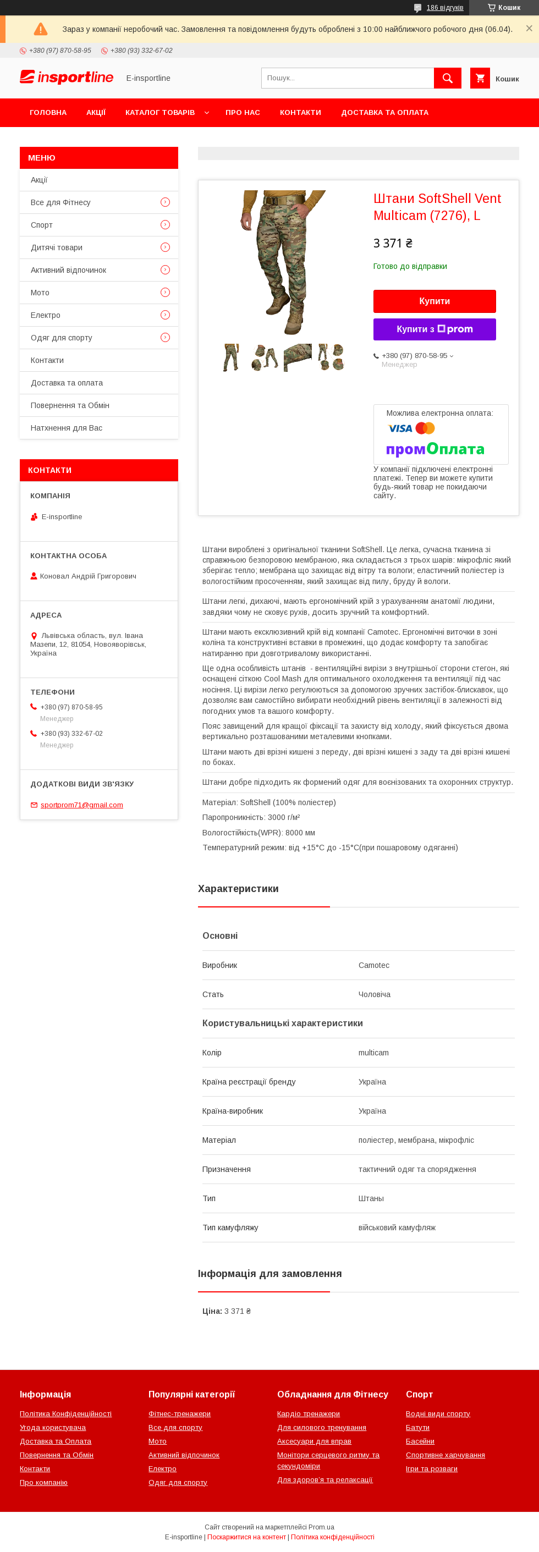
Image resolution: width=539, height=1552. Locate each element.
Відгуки (158, 141)
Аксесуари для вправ (314, 1441)
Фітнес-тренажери (179, 1414)
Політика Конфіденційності (66, 1414)
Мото (40, 292)
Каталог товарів (160, 112)
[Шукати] (447, 78)
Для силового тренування (321, 1427)
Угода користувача (53, 1427)
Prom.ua (321, 1527)
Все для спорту (175, 1427)
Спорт (42, 225)
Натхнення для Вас (66, 427)
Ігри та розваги (432, 1469)
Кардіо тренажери (308, 1414)
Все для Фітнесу (61, 202)
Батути (418, 1427)
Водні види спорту (438, 1414)
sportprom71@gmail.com (82, 805)
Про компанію (44, 1482)
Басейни (420, 1441)
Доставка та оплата (384, 112)
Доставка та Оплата (55, 1441)
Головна (48, 112)
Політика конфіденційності (333, 1537)
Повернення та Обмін (76, 141)
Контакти (300, 112)
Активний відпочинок (68, 270)
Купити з (434, 329)
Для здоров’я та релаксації (325, 1480)
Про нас (243, 112)
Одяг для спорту (61, 337)
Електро (46, 315)
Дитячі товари (56, 247)
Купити (435, 301)
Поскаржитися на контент (246, 1537)
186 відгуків (445, 8)
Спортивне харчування (445, 1455)
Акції (96, 112)
